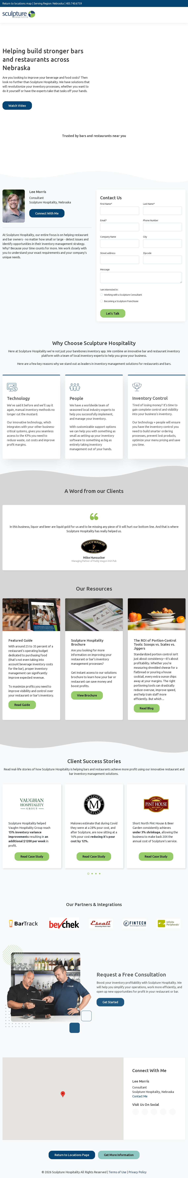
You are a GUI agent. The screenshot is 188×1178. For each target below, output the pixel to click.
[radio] (141, 295)
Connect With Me (47, 213)
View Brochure (87, 695)
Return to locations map (17, 3)
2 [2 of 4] (92, 873)
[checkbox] (141, 298)
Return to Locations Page (72, 1155)
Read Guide (22, 704)
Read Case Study (32, 856)
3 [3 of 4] (96, 873)
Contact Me (139, 1096)
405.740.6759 (74, 3)
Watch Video (17, 105)
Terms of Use (117, 1172)
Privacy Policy (137, 1172)
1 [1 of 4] (88, 873)
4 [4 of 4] (99, 873)
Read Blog (147, 708)
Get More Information (119, 1155)
